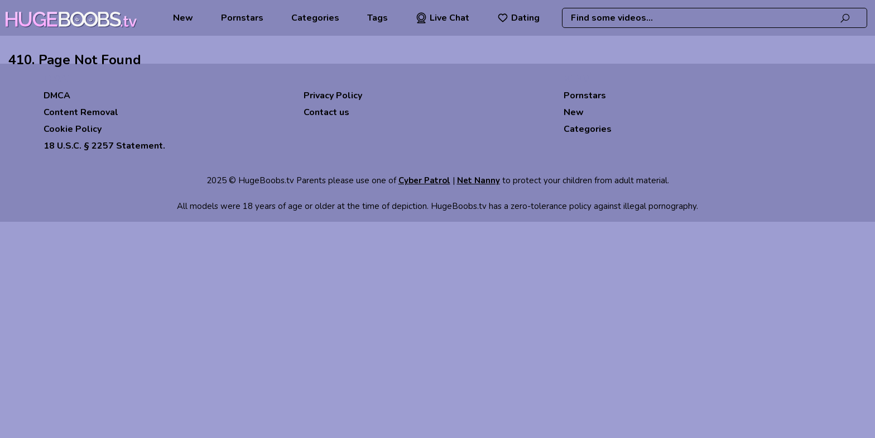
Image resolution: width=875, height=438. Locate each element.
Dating (518, 18)
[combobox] (714, 18)
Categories (315, 18)
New (183, 18)
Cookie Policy (73, 129)
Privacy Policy (333, 95)
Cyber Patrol (424, 180)
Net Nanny (478, 180)
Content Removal (81, 112)
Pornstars (242, 18)
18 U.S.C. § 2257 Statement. (104, 146)
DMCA (57, 95)
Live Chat (442, 18)
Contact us (326, 112)
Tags (377, 18)
